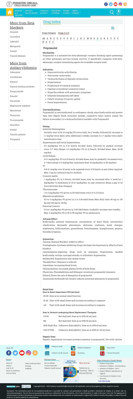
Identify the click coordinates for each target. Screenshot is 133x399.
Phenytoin (15, 115)
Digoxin (14, 81)
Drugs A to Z (63, 33)
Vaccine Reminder (50, 366)
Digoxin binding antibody (22, 86)
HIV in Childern (49, 363)
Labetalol (14, 41)
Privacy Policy (11, 373)
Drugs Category (49, 33)
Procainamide (16, 120)
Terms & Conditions (13, 371)
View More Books (104, 381)
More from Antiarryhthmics (23, 65)
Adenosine (15, 72)
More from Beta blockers (22, 25)
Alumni (8, 366)
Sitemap (28, 366)
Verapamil (15, 139)
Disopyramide (16, 91)
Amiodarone (16, 77)
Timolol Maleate (18, 56)
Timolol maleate (18, 134)
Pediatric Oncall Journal (52, 368)
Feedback (28, 368)
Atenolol (14, 32)
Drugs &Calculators (31, 12)
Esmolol (14, 96)
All (43, 38)
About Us (9, 363)
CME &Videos (75, 12)
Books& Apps (66, 12)
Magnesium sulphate (20, 105)
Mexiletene (15, 110)
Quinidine (14, 125)
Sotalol (13, 51)
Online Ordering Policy (33, 363)
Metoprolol (15, 46)
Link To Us (10, 368)
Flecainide (15, 101)
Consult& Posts (44, 12)
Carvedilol (15, 36)
